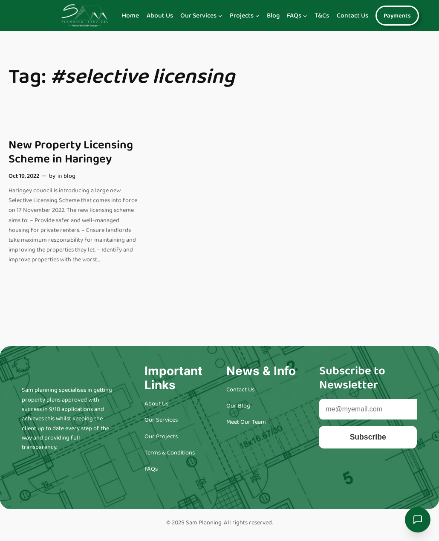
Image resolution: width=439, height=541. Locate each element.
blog (69, 176)
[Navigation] (220, 15)
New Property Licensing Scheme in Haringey (71, 152)
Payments (397, 16)
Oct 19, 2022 (24, 176)
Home (130, 16)
